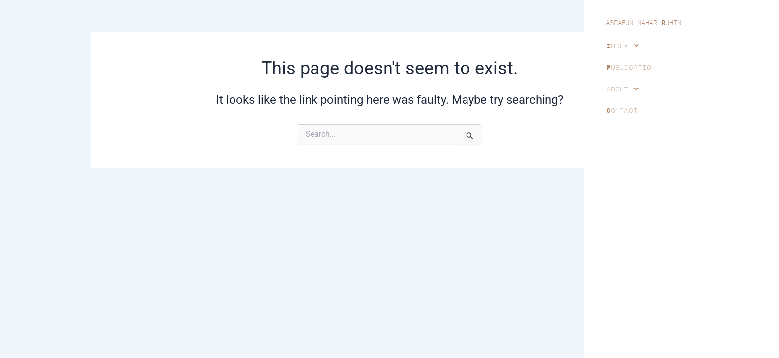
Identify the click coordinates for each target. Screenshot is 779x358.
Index (625, 46)
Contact (622, 110)
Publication (631, 67)
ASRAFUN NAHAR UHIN (643, 22)
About (625, 89)
